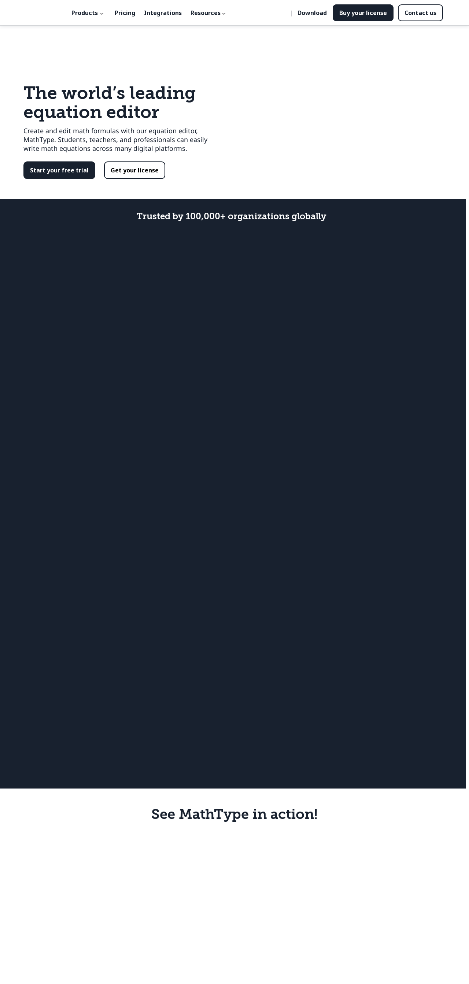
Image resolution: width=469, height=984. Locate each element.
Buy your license (363, 13)
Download (312, 13)
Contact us (420, 13)
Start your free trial (59, 170)
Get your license (135, 170)
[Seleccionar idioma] (285, 12)
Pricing (125, 13)
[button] (59, 170)
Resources (206, 13)
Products (84, 13)
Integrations (163, 13)
